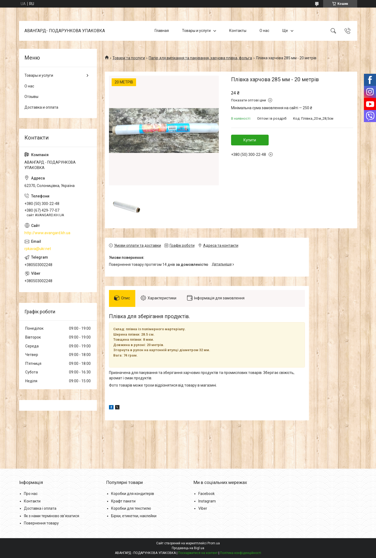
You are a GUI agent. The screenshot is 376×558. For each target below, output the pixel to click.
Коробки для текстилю (131, 508)
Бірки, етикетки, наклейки (133, 516)
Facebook (206, 493)
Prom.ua (213, 543)
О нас (264, 30)
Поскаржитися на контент (198, 553)
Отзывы (31, 96)
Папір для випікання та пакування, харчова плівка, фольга (200, 58)
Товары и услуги (196, 30)
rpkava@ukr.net (37, 249)
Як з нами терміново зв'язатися (51, 516)
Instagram (207, 501)
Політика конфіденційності (240, 553)
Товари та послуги (128, 58)
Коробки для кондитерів (132, 493)
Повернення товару (41, 523)
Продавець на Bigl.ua (188, 548)
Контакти (32, 501)
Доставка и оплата (41, 107)
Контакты (237, 30)
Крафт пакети (123, 501)
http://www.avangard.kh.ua (47, 233)
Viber (202, 508)
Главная (162, 30)
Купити (249, 140)
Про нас (31, 493)
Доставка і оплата (40, 508)
